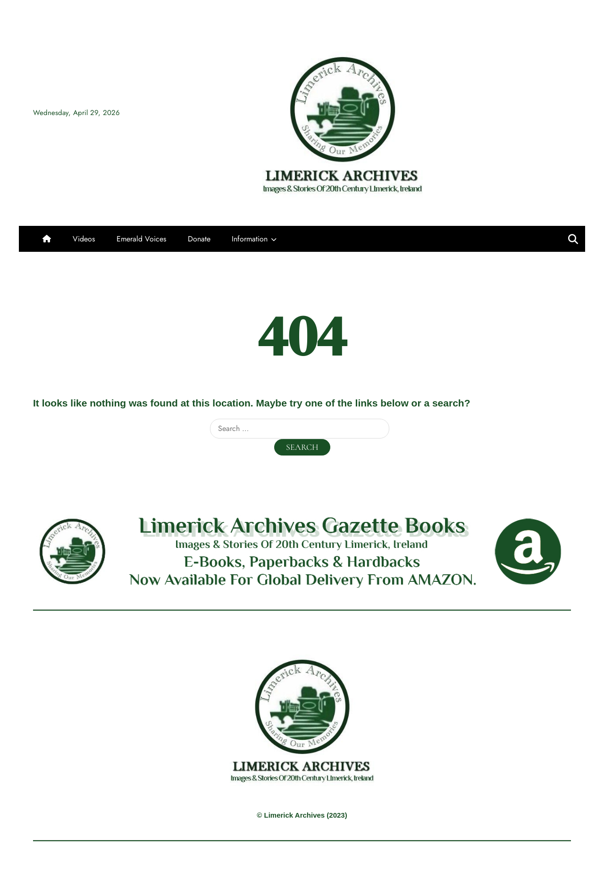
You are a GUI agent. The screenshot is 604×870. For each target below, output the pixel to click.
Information (250, 238)
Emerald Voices (141, 238)
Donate (199, 238)
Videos (84, 238)
